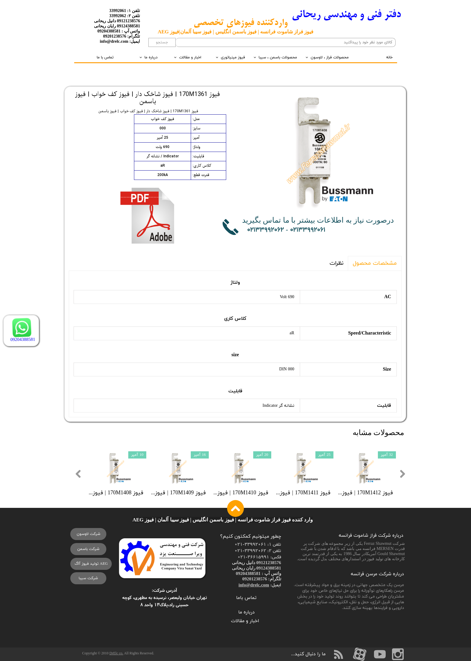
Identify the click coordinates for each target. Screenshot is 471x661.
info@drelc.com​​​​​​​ (254, 585)
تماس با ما (105, 57)
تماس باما (246, 598)
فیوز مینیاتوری (233, 57)
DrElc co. (116, 653)
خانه (389, 57)
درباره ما (150, 57)
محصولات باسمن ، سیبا (278, 57)
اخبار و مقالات (190, 57)
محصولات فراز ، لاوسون (330, 57)
